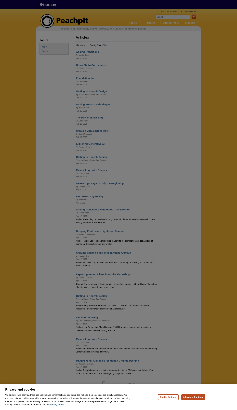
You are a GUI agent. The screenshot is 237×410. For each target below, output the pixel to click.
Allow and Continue (193, 400)
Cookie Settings (168, 400)
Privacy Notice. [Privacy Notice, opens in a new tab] (57, 408)
